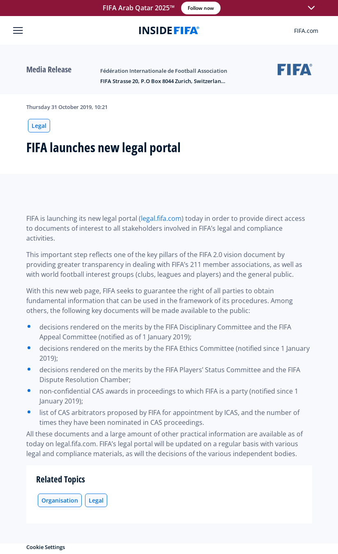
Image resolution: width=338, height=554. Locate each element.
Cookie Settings (45, 547)
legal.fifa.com (161, 218)
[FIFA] (169, 30)
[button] (311, 8)
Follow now (201, 8)
